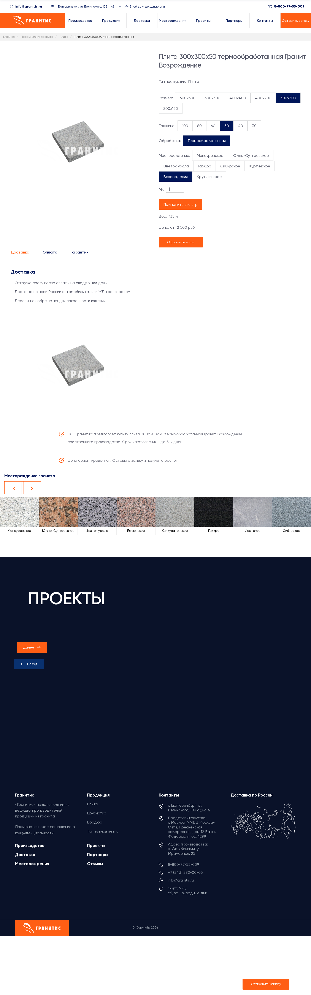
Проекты (96, 845)
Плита (92, 804)
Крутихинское (209, 176)
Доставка (20, 252)
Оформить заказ (180, 242)
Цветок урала (176, 166)
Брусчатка (96, 813)
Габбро (204, 166)
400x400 (237, 98)
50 (226, 125)
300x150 (170, 108)
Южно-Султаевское (250, 155)
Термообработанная (206, 140)
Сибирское (230, 166)
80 (199, 125)
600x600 (187, 98)
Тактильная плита (102, 831)
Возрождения (175, 176)
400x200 (263, 98)
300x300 (288, 98)
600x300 (212, 98)
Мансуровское (210, 155)
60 (213, 125)
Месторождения (32, 863)
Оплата (50, 252)
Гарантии (80, 252)
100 (185, 125)
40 (240, 125)
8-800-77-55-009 (289, 6)
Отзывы (95, 863)
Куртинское (259, 166)
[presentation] (29, 664)
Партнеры (97, 854)
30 (254, 125)
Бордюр (94, 822)
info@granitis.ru (28, 6)
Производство (29, 845)
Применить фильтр (180, 204)
